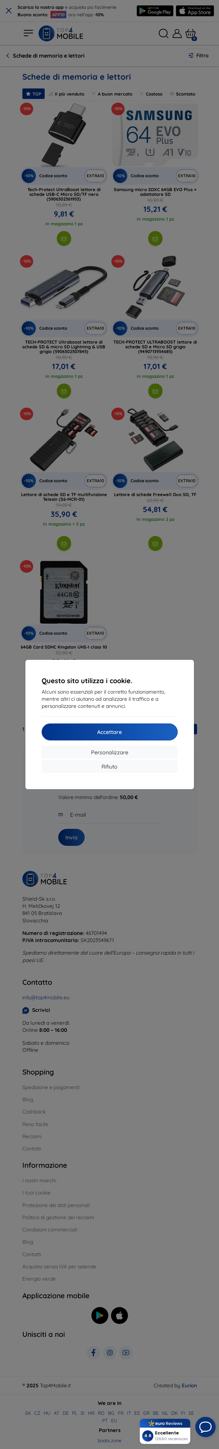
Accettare (109, 732)
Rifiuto (109, 766)
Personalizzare (109, 752)
